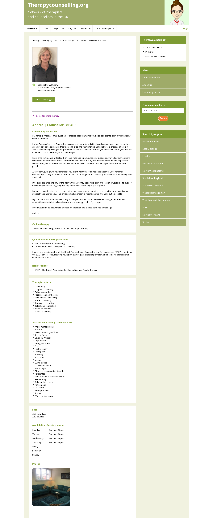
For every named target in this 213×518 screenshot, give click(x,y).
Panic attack (39, 373)
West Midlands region (153, 192)
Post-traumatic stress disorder (48, 376)
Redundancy (39, 379)
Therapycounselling (153, 39)
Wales (145, 207)
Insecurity (38, 357)
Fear (35, 346)
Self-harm (38, 387)
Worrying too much (42, 395)
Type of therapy (103, 28)
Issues (84, 28)
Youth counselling (41, 308)
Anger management (42, 326)
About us (147, 84)
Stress (36, 393)
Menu (145, 70)
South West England (152, 185)
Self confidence (40, 335)
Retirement (39, 384)
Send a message (43, 99)
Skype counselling (41, 300)
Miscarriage (39, 368)
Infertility (37, 354)
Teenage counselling (43, 303)
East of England (150, 141)
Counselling (38, 286)
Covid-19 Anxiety (41, 337)
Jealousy (37, 360)
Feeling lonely (40, 348)
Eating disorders (41, 343)
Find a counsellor (151, 77)
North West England (153, 170)
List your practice (151, 92)
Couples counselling (42, 289)
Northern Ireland (151, 214)
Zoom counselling (41, 311)
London (146, 156)
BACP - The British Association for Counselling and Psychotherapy (66, 269)
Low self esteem (41, 365)
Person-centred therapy (45, 294)
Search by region (152, 134)
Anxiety (37, 329)
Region (56, 28)
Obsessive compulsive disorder (48, 371)
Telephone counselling (44, 305)
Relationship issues (42, 382)
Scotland (146, 222)
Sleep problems (41, 390)
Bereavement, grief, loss (45, 332)
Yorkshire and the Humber (156, 200)
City (70, 28)
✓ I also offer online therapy (45, 115)
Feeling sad (38, 351)
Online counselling (42, 292)
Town (45, 28)
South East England (152, 178)
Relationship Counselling (44, 297)
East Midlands (149, 148)
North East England (152, 163)
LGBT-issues (39, 362)
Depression (39, 340)
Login (185, 28)
